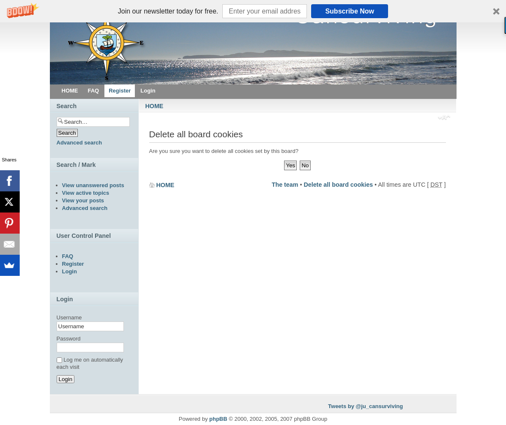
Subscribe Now (349, 11)
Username (69, 317)
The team (285, 184)
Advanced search (79, 142)
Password (69, 338)
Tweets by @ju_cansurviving (365, 406)
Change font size (444, 118)
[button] (253, 11)
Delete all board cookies (338, 184)
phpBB (218, 419)
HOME (154, 106)
